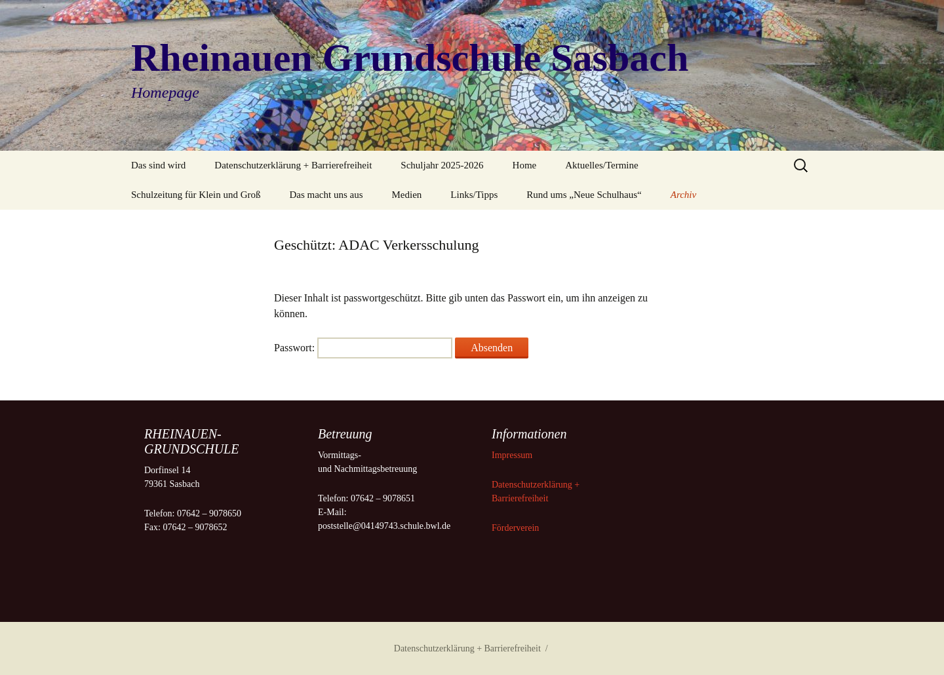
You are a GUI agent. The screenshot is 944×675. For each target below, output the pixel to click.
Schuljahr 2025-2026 (442, 165)
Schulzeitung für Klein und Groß (195, 194)
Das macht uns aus (326, 194)
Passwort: (363, 347)
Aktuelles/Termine (601, 165)
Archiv (683, 194)
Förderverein (515, 528)
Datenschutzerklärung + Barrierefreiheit (293, 165)
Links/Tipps (474, 194)
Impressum (513, 455)
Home (525, 165)
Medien (407, 194)
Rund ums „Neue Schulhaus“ (583, 194)
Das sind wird (158, 165)
